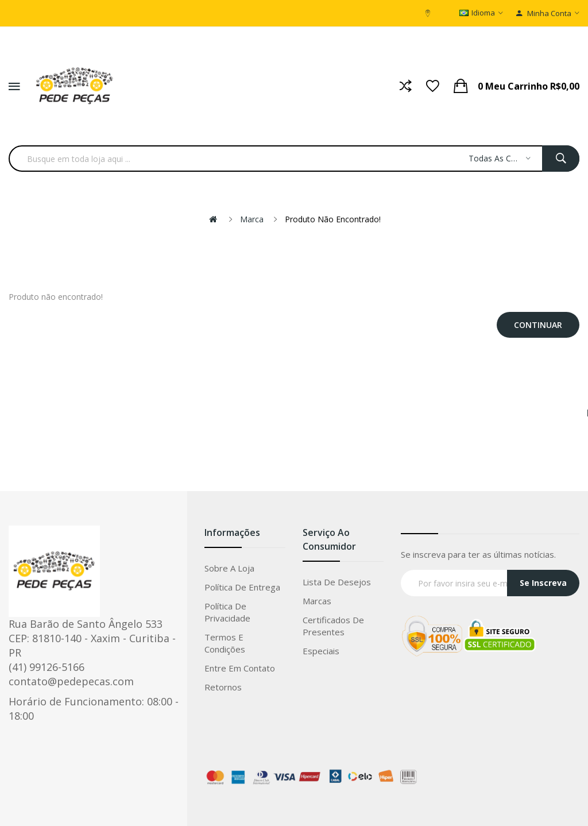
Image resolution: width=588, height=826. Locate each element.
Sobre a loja (229, 568)
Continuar (538, 324)
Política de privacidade (227, 612)
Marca (252, 219)
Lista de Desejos (337, 582)
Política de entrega (242, 587)
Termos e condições (224, 643)
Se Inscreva (543, 582)
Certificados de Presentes (333, 626)
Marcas (317, 601)
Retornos (223, 687)
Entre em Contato (239, 668)
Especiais (321, 651)
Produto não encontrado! (333, 219)
